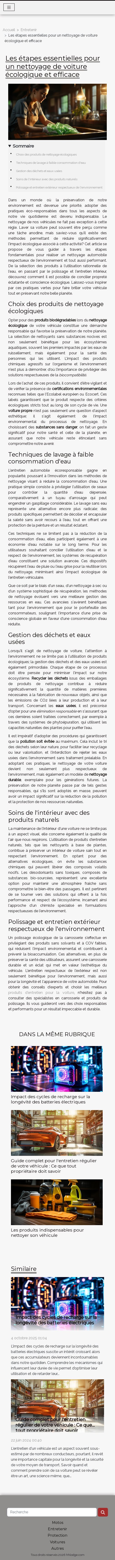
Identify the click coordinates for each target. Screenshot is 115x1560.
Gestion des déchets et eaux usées (39, 171)
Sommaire (23, 145)
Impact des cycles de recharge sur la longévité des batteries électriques (50, 1099)
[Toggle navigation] (9, 7)
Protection (57, 1535)
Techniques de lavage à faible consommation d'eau (51, 162)
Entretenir (29, 30)
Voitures (57, 1542)
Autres (57, 1548)
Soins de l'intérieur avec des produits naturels (46, 179)
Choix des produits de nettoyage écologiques (46, 154)
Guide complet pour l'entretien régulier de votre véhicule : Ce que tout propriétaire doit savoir (54, 1166)
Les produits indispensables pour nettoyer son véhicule (47, 1232)
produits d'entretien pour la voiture (41, 992)
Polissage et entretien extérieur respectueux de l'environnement (59, 187)
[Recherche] (52, 1512)
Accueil (9, 30)
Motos (57, 1522)
